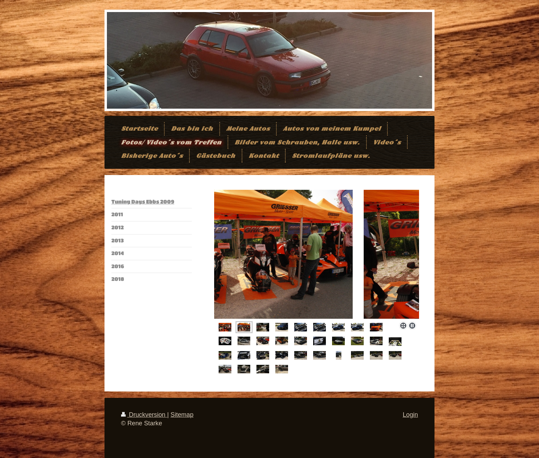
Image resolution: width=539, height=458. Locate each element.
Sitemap (182, 414)
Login (410, 414)
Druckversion (144, 414)
